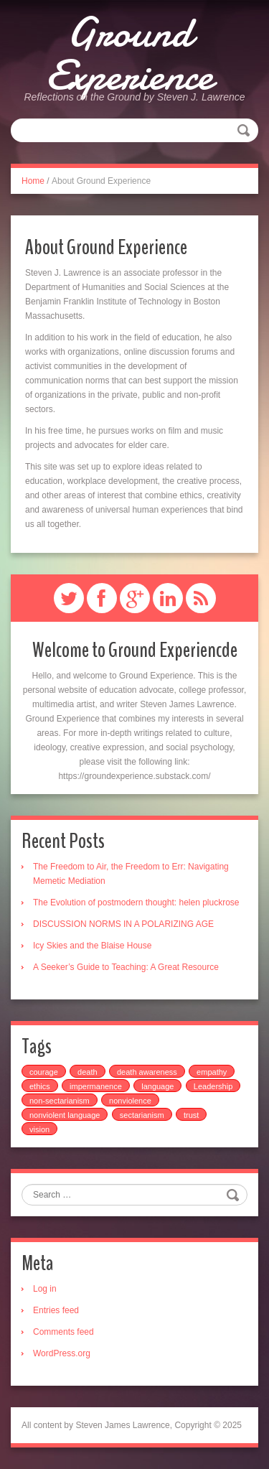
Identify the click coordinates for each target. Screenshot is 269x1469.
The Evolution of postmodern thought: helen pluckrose (136, 902)
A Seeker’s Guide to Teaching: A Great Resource (126, 967)
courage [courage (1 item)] (43, 1072)
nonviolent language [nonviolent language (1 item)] (64, 1115)
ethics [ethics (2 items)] (39, 1086)
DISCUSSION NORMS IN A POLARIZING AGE (123, 924)
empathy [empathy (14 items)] (212, 1072)
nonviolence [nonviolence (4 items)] (130, 1100)
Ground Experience (129, 54)
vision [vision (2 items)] (39, 1129)
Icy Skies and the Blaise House (92, 946)
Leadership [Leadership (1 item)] (213, 1086)
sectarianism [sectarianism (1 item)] (142, 1115)
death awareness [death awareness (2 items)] (147, 1072)
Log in (45, 1289)
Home (33, 181)
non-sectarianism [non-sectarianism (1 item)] (59, 1100)
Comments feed (63, 1332)
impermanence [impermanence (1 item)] (96, 1086)
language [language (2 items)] (157, 1086)
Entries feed (56, 1310)
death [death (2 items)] (87, 1072)
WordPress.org (61, 1353)
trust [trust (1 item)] (191, 1115)
